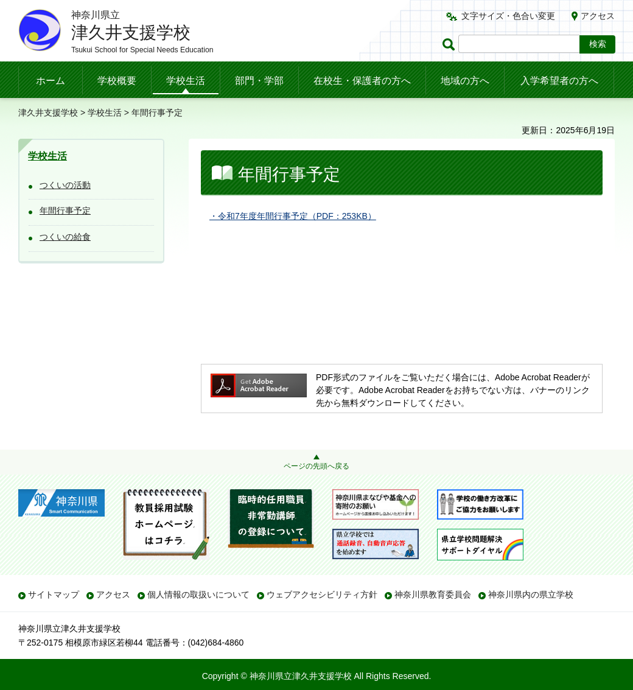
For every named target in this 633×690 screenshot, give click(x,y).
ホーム (50, 80)
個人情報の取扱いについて (198, 594)
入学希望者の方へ (559, 80)
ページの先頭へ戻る (316, 466)
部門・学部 (259, 80)
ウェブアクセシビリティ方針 (322, 594)
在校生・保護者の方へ (362, 80)
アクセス (598, 16)
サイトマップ (53, 594)
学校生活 (185, 80)
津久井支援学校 (48, 112)
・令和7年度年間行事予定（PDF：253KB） (292, 216)
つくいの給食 (65, 237)
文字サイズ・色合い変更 (508, 16)
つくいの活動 (65, 185)
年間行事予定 (65, 210)
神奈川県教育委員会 (432, 594)
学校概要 (116, 80)
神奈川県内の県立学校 (530, 594)
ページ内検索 (450, 44)
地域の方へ (465, 80)
